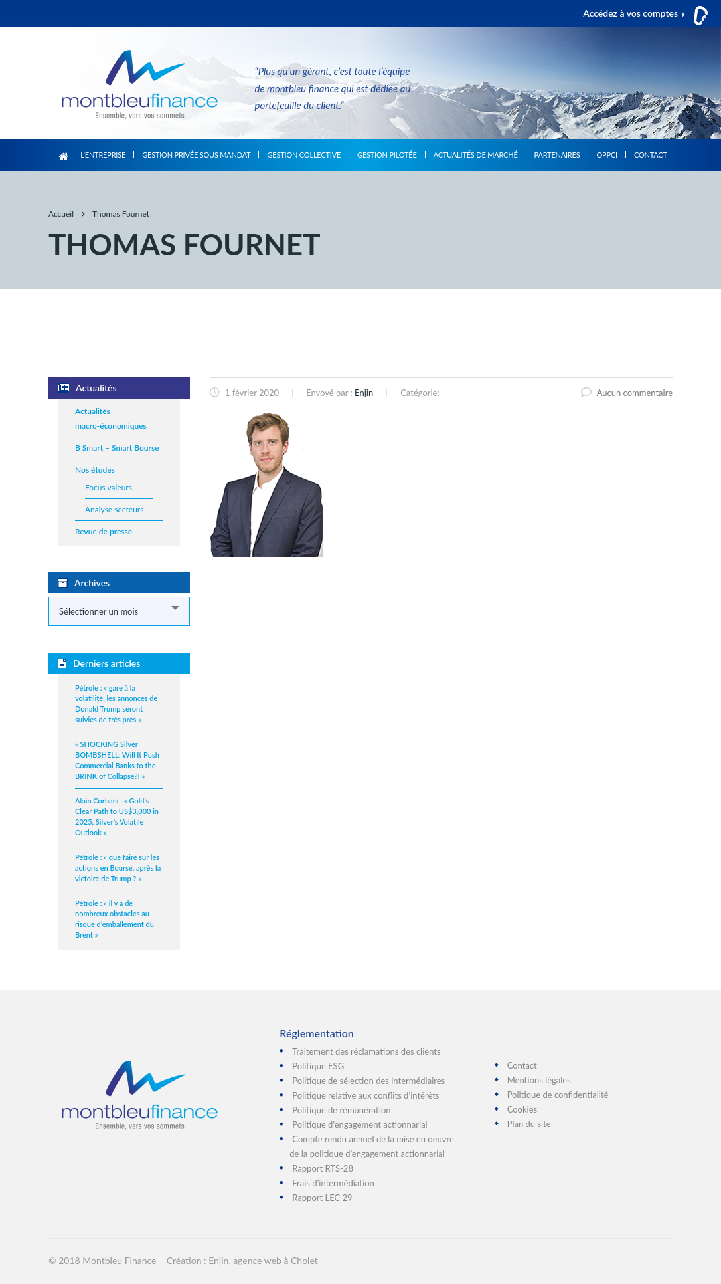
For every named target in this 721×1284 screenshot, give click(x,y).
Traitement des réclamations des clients (366, 1051)
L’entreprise (102, 154)
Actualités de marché (476, 154)
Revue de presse (103, 531)
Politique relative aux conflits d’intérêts (365, 1095)
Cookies (522, 1109)
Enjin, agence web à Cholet (263, 1260)
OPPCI (606, 154)
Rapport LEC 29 (322, 1197)
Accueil (64, 155)
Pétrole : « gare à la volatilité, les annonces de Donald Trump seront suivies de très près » (116, 703)
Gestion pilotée (387, 154)
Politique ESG (318, 1066)
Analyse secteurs (114, 509)
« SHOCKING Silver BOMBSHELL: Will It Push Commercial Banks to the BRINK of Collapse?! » (117, 760)
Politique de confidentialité (558, 1094)
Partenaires (557, 154)
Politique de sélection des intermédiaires (368, 1080)
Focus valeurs (108, 487)
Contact (650, 154)
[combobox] (119, 611)
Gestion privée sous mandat (196, 154)
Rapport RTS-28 (322, 1168)
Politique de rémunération (341, 1110)
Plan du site (529, 1124)
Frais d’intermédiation (333, 1183)
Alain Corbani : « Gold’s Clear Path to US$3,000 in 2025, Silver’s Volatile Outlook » (117, 816)
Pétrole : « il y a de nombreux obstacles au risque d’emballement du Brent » (114, 919)
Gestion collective (304, 154)
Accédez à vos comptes (630, 13)
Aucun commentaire (627, 392)
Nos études (95, 470)
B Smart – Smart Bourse (117, 448)
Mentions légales (539, 1080)
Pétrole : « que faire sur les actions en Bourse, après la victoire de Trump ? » (118, 868)
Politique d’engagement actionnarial (359, 1124)
